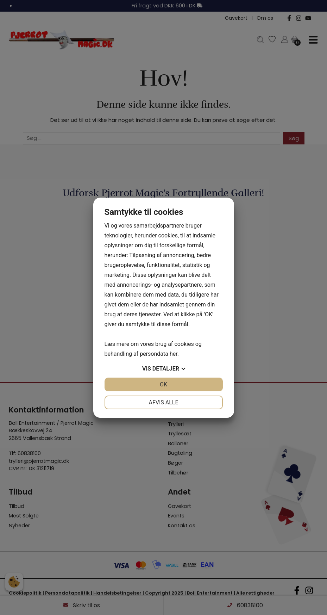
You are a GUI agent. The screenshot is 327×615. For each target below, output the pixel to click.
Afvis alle (163, 402)
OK (163, 384)
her (173, 353)
